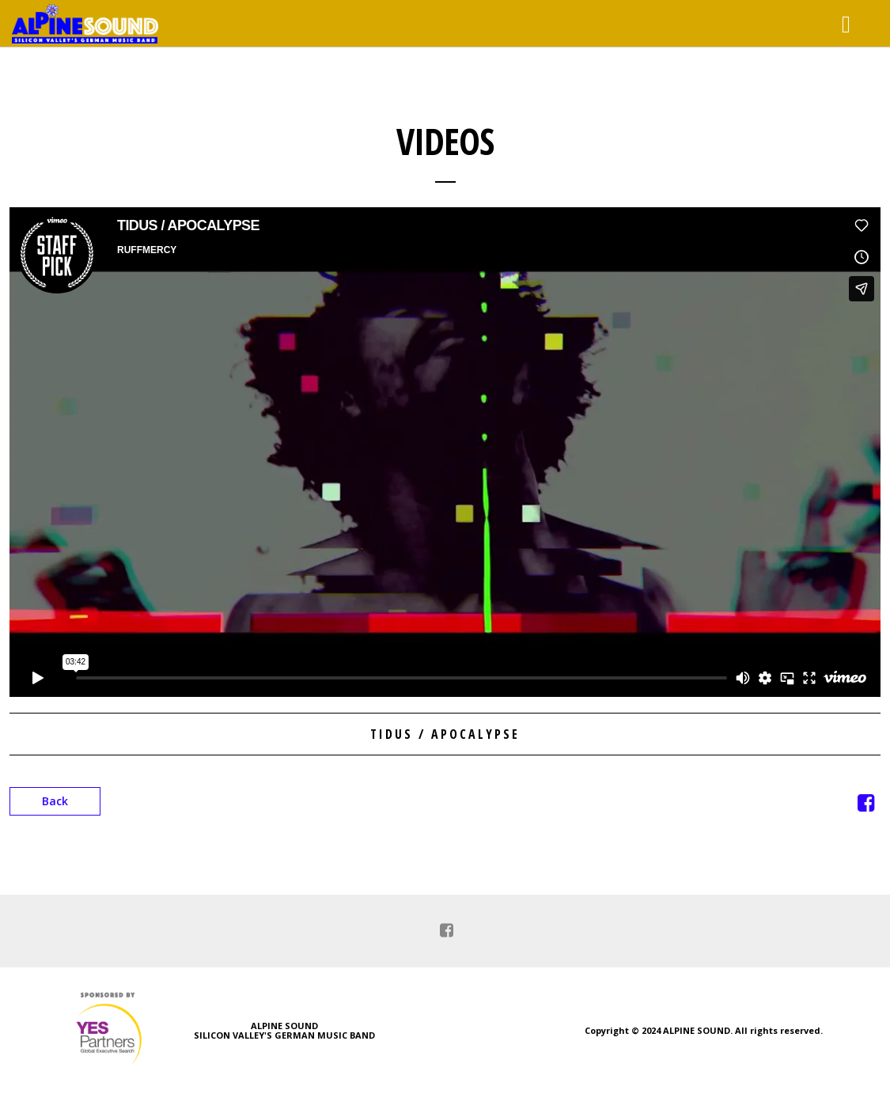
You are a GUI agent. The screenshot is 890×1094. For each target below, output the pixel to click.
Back (55, 800)
